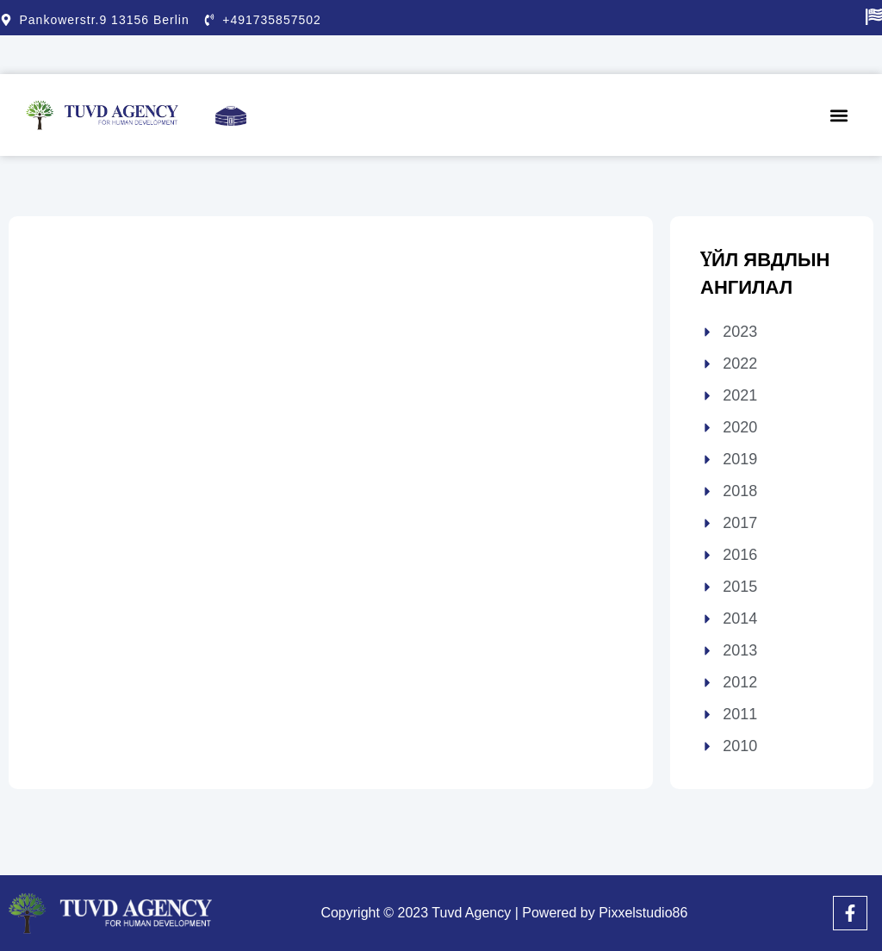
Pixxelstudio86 (643, 912)
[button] (839, 115)
